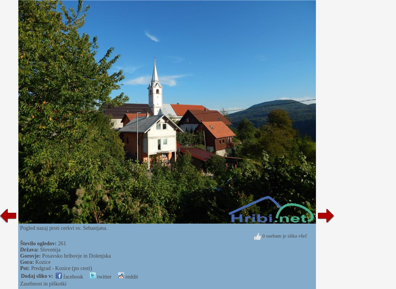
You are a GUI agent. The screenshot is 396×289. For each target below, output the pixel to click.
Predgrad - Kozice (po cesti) (61, 268)
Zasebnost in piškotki (43, 284)
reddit (128, 277)
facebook (69, 277)
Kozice (43, 262)
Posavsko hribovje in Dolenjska (76, 256)
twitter (100, 277)
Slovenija (50, 250)
